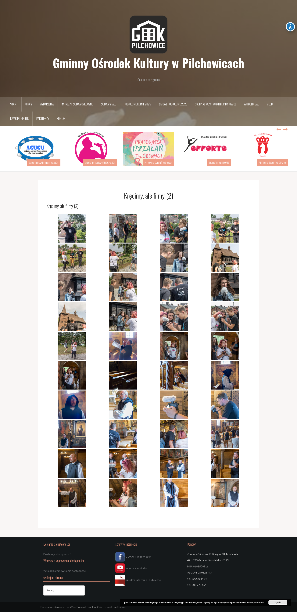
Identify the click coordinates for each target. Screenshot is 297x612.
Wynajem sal (251, 104)
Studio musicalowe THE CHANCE (100, 162)
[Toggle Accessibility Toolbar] (290, 5)
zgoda (278, 602)
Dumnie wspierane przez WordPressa (63, 607)
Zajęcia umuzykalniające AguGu (44, 162)
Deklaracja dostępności (56, 554)
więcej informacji (255, 602)
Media (270, 104)
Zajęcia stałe (108, 104)
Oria (99, 607)
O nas (28, 104)
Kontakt (62, 118)
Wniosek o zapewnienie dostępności (64, 570)
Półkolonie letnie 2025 (137, 104)
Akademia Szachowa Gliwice (272, 162)
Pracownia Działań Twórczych (158, 162)
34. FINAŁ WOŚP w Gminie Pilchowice (215, 104)
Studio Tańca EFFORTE (219, 162)
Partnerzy (42, 118)
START (14, 104)
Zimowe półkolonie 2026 (173, 104)
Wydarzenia (47, 104)
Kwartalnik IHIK (19, 118)
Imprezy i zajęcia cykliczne (77, 104)
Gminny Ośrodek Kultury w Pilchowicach (148, 62)
